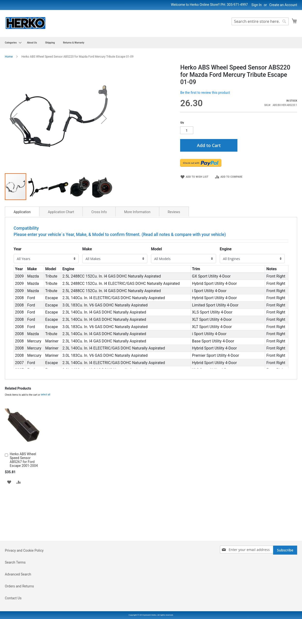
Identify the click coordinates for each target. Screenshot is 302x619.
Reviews (174, 270)
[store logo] (25, 23)
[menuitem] (12, 42)
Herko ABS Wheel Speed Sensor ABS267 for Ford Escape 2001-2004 (24, 517)
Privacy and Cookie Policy (24, 578)
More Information (137, 270)
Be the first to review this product (205, 93)
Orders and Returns (19, 614)
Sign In (257, 5)
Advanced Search (18, 602)
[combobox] (260, 21)
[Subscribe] (285, 577)
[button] (14, 147)
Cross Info (99, 270)
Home (9, 56)
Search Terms (15, 590)
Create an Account (283, 5)
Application (22, 270)
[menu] (151, 42)
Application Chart (61, 270)
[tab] (22, 269)
